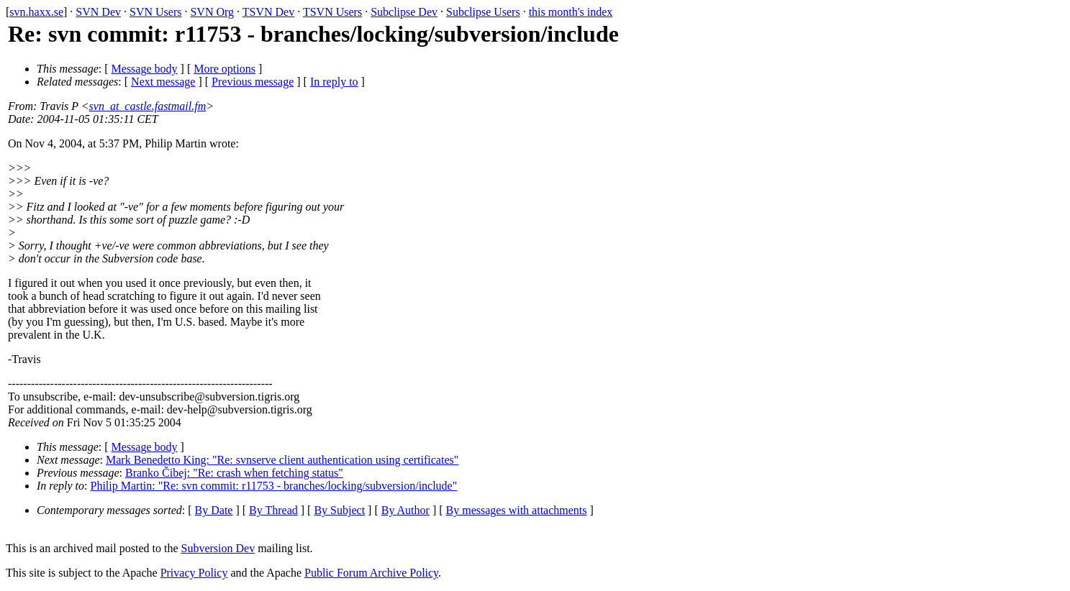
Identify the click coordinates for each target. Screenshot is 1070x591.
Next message (163, 81)
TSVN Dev (268, 12)
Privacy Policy (194, 573)
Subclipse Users (483, 12)
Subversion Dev (218, 548)
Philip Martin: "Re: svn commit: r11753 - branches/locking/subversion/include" (274, 486)
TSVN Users (332, 12)
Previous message (253, 81)
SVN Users (155, 12)
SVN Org (212, 12)
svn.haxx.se (36, 12)
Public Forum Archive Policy (371, 573)
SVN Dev (98, 12)
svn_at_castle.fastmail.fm (148, 106)
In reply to (334, 81)
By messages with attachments (516, 510)
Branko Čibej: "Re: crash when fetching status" (234, 473)
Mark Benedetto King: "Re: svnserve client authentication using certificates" (282, 460)
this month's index (571, 12)
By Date (214, 510)
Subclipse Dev (404, 12)
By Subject (339, 510)
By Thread (273, 510)
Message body (145, 69)
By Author (405, 510)
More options (224, 69)
